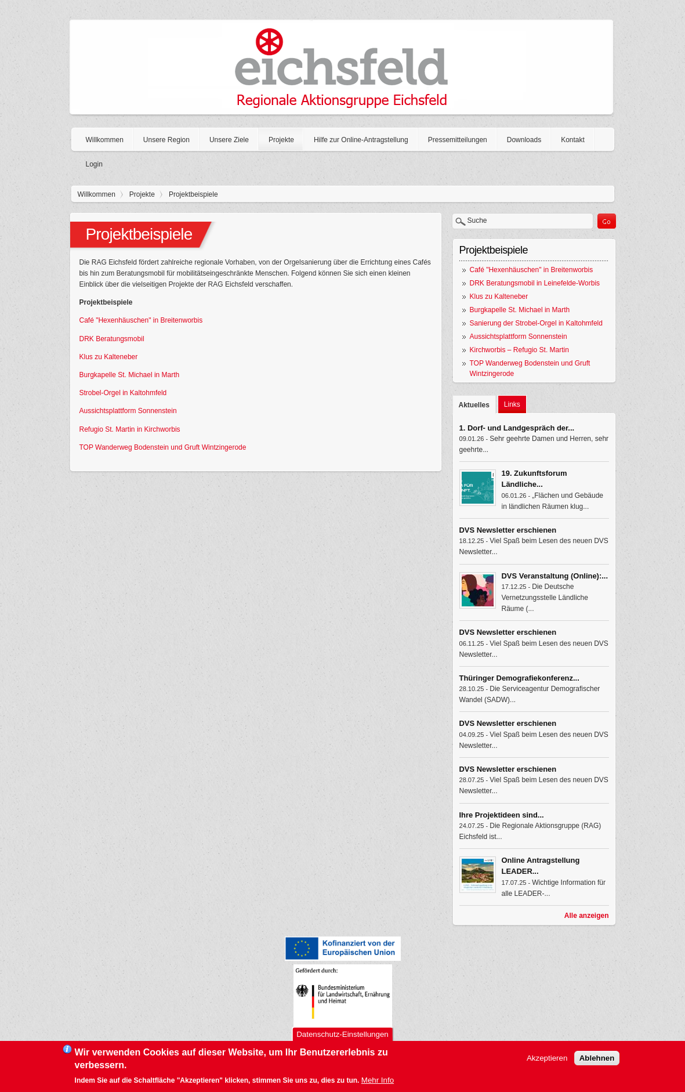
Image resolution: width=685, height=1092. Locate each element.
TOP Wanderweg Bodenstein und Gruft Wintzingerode (163, 447)
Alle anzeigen (586, 916)
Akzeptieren (547, 1060)
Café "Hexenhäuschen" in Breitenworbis (141, 320)
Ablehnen (597, 1060)
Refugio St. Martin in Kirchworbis (129, 429)
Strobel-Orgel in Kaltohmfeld (123, 393)
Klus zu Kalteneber (108, 357)
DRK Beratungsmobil (111, 339)
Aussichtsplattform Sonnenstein (128, 411)
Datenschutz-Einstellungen (342, 1036)
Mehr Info (377, 1081)
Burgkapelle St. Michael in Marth (129, 375)
